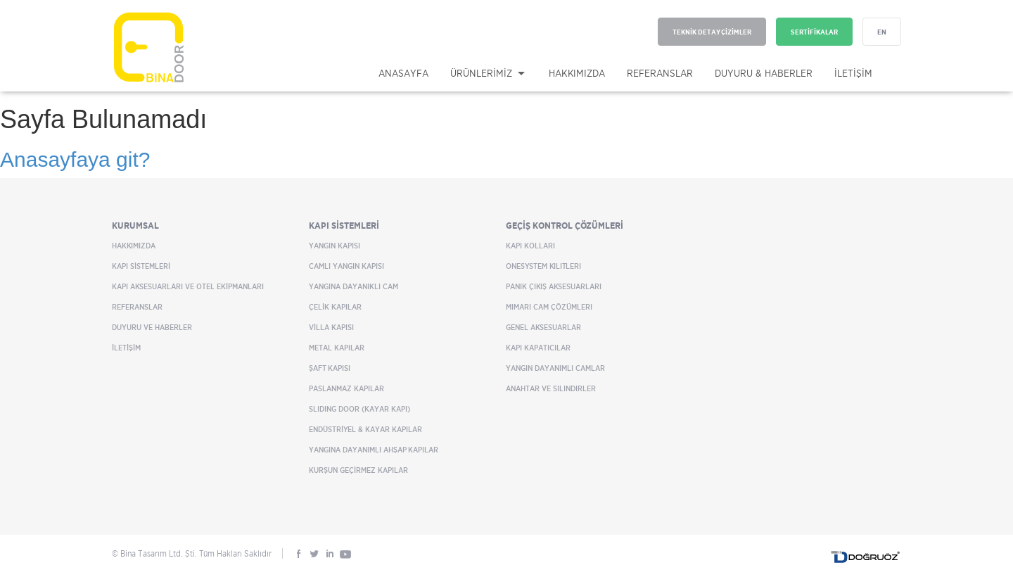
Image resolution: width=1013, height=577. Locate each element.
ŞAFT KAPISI (329, 368)
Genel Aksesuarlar (543, 327)
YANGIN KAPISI (334, 246)
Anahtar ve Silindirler (551, 388)
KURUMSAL (135, 225)
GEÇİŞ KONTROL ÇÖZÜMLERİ (564, 225)
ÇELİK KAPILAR (335, 307)
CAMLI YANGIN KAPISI (346, 266)
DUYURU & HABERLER (764, 73)
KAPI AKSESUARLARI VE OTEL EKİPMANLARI (188, 286)
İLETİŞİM (853, 73)
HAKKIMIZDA (577, 73)
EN (881, 32)
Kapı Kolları (530, 246)
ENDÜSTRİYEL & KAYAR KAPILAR (365, 429)
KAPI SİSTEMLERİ (141, 266)
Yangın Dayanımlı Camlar (555, 368)
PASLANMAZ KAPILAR (346, 388)
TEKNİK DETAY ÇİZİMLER (712, 32)
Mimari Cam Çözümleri (549, 307)
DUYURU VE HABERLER (152, 327)
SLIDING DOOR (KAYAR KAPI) (359, 409)
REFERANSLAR (660, 73)
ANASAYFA (403, 73)
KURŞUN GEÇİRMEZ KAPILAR (358, 470)
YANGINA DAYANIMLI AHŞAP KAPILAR (373, 450)
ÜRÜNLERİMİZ (481, 73)
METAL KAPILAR (336, 348)
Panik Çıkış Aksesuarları (553, 286)
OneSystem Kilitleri (543, 266)
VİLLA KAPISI (331, 327)
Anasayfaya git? (75, 159)
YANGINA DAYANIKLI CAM (353, 286)
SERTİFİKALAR (814, 32)
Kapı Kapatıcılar (538, 348)
